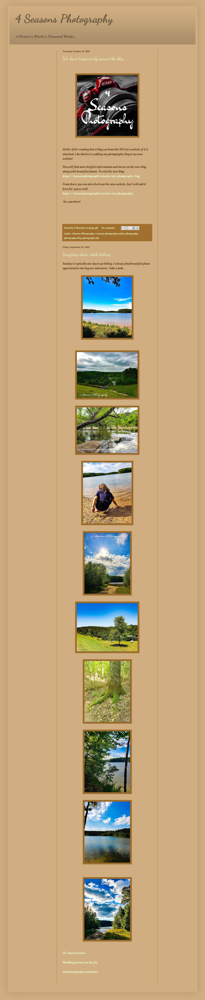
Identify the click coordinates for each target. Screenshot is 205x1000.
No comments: (108, 228)
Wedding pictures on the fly (80, 962)
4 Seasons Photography (83, 233)
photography (131, 233)
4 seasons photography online (109, 233)
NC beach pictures (74, 953)
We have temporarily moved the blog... (95, 58)
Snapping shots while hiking (87, 254)
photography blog (72, 238)
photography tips (91, 238)
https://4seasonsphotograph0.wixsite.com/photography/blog (101, 176)
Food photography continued (80, 972)
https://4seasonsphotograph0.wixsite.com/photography (98, 193)
